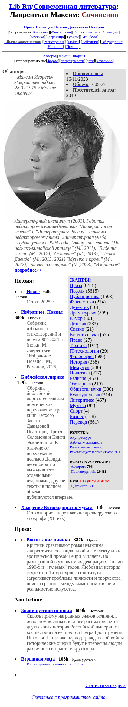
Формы (79, 56)
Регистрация (54, 41)
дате (90, 61)
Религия (78, 378)
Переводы (45, 27)
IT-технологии (84, 351)
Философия (82, 356)
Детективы (78, 27)
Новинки (55, 46)
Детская (78, 323)
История (96, 27)
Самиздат (111, 32)
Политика (80, 372)
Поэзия (60, 27)
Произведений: (83, 471)
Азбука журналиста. (86, 442)
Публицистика (84, 296)
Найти (73, 41)
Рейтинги (90, 41)
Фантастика (61, 32)
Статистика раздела (105, 685)
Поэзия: (24, 281)
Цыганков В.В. (83, 486)
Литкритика (82, 400)
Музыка (37, 37)
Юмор (76, 318)
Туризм (72, 37)
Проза (29, 27)
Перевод (78, 421)
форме (52, 61)
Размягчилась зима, (86, 447)
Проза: (23, 529)
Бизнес (77, 416)
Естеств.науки (84, 334)
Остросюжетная (87, 32)
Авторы (49, 56)
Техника (78, 345)
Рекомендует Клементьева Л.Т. (95, 452)
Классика (40, 32)
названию (104, 61)
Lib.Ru (20, 6)
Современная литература (75, 6)
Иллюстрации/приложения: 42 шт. (56, 664)
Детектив (79, 307)
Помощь (73, 46)
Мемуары (79, 367)
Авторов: (78, 466)
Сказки (77, 329)
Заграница (55, 37)
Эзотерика (80, 383)
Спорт (76, 411)
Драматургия (83, 312)
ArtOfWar (89, 37)
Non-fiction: (29, 600)
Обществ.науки (85, 389)
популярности (72, 61)
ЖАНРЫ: (80, 280)
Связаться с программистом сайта (68, 697)
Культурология (85, 394)
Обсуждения (111, 41)
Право (76, 340)
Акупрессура (80, 437)
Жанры (64, 56)
